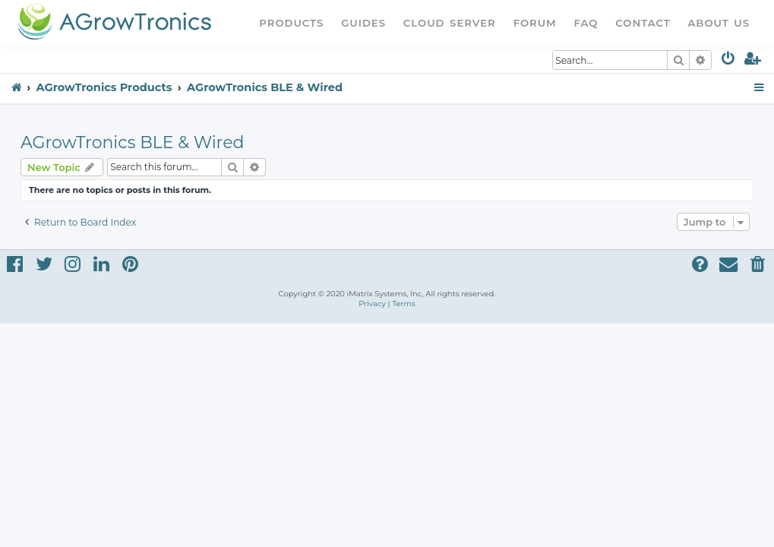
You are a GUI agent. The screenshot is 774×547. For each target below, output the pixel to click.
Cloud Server (449, 23)
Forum (535, 23)
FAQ (586, 23)
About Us (718, 23)
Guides (363, 23)
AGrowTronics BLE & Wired (132, 142)
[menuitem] (728, 61)
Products (291, 23)
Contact (642, 23)
